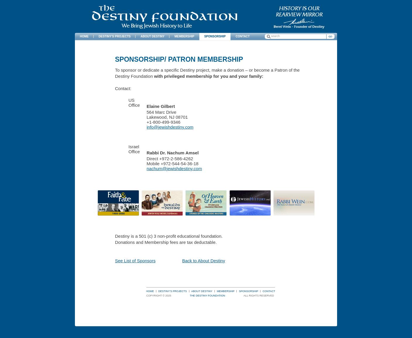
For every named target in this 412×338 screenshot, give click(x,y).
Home (150, 291)
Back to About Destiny (203, 260)
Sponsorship (248, 291)
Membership (226, 291)
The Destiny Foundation (164, 17)
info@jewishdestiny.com (170, 127)
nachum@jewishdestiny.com (174, 168)
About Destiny (201, 291)
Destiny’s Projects (172, 291)
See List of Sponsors (135, 260)
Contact (268, 291)
